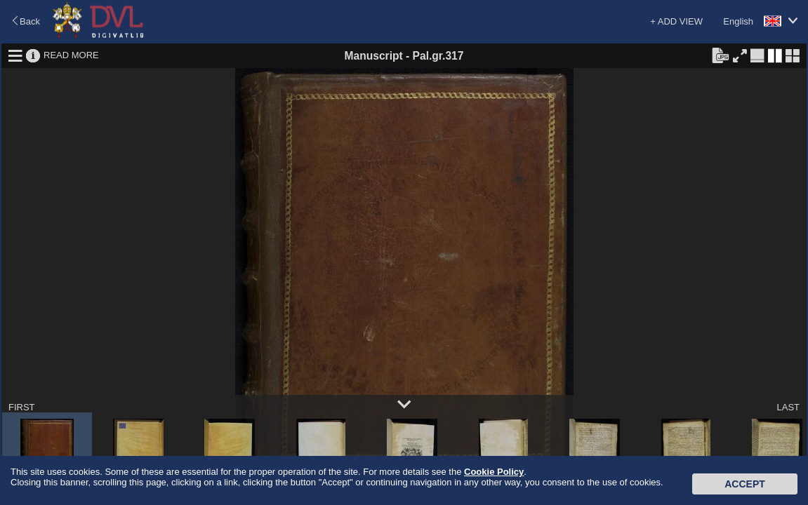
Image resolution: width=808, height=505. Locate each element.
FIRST (21, 407)
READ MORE (71, 55)
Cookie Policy (494, 471)
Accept (744, 484)
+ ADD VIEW (676, 21)
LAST (788, 407)
